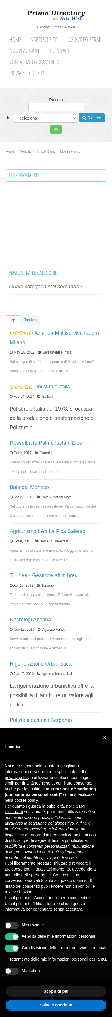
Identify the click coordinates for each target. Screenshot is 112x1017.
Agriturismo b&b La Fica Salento (47, 531)
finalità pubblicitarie (69, 840)
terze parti (14, 811)
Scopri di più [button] (56, 991)
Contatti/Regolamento (34, 61)
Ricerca (56, 104)
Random (30, 320)
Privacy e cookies (27, 73)
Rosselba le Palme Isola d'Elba (46, 443)
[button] (104, 737)
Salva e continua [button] (56, 1005)
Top (12, 320)
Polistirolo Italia (52, 386)
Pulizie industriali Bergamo (41, 720)
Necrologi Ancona (30, 620)
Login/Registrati (83, 39)
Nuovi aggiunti (26, 50)
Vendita (25, 151)
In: (42, 118)
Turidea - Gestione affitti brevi (44, 575)
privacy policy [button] (17, 777)
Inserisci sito (43, 39)
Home (15, 39)
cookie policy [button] (26, 800)
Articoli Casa (45, 151)
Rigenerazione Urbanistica (41, 664)
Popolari (59, 50)
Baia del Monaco (29, 487)
